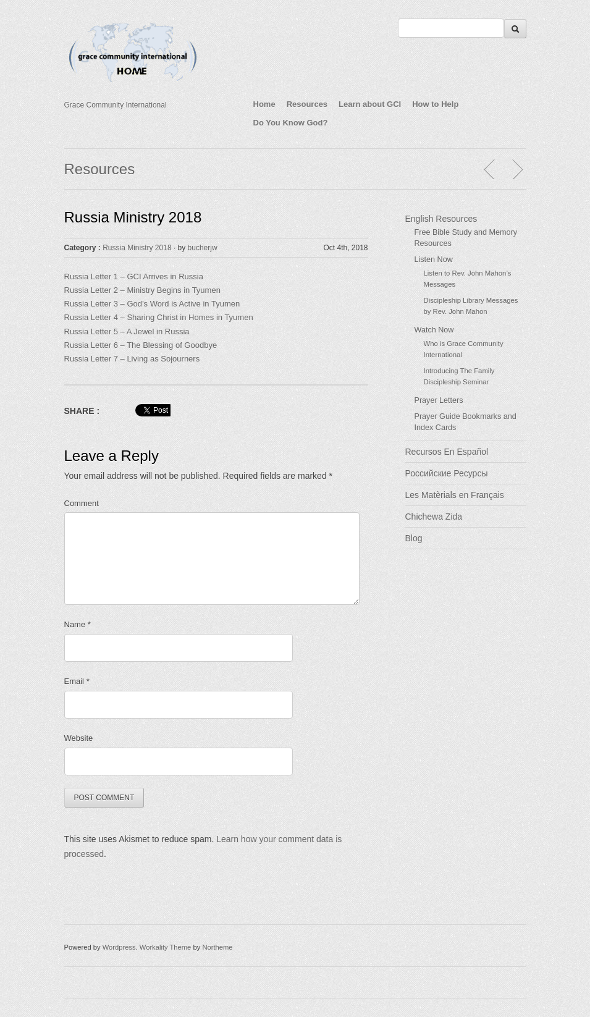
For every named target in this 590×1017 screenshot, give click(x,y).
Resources (307, 104)
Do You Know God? (290, 122)
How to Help (435, 104)
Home (264, 104)
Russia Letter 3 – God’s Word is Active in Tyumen (152, 303)
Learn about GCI (370, 104)
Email (77, 681)
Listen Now (434, 259)
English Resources (441, 219)
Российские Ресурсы (446, 473)
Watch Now (434, 330)
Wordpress (119, 947)
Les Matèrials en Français (454, 495)
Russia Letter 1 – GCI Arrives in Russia (133, 276)
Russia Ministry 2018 (133, 217)
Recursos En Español (447, 452)
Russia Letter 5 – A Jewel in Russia (127, 331)
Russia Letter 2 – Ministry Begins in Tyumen (142, 290)
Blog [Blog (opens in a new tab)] (414, 538)
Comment (81, 503)
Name (77, 624)
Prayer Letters (439, 400)
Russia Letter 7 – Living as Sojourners (132, 358)
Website (78, 738)
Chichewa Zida (434, 516)
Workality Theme (166, 947)
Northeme (217, 947)
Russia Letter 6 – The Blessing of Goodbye (141, 345)
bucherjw (202, 247)
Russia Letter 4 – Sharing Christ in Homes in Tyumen (158, 317)
